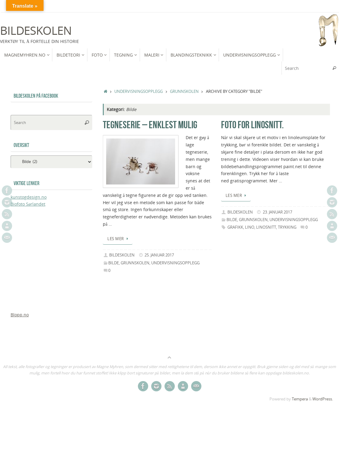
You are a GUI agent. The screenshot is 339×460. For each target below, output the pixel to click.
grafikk (235, 227)
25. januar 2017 (159, 255)
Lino (249, 227)
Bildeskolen (35, 30)
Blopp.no (20, 315)
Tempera (300, 399)
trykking (287, 227)
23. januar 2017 (277, 212)
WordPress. (322, 399)
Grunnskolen (184, 91)
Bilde (113, 263)
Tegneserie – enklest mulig (150, 124)
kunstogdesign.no (29, 197)
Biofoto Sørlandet (28, 204)
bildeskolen (122, 255)
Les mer (118, 238)
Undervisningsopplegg (138, 91)
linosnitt (266, 227)
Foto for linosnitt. (252, 124)
